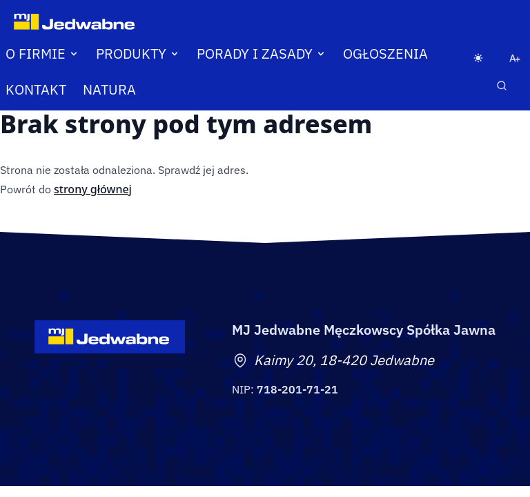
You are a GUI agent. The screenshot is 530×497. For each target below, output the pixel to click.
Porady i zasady (261, 53)
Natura (109, 89)
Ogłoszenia (385, 53)
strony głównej (93, 189)
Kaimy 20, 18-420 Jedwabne (344, 360)
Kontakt (36, 89)
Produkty (138, 53)
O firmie (42, 53)
